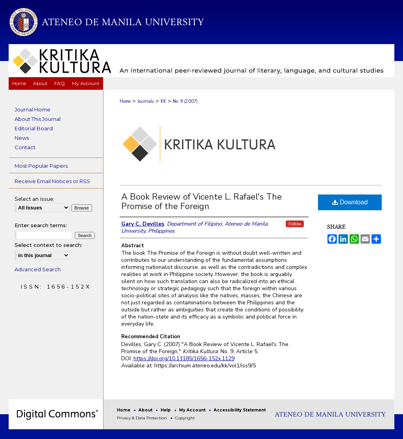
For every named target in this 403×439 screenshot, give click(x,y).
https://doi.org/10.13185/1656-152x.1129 (184, 358)
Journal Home (32, 109)
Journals (145, 101)
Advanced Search (38, 269)
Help (166, 410)
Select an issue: (34, 199)
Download (350, 202)
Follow (294, 223)
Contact (25, 147)
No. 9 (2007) (185, 101)
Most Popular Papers (41, 166)
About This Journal (38, 119)
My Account (193, 410)
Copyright (185, 417)
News (22, 138)
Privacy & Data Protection (142, 417)
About (146, 410)
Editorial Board (34, 128)
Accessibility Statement (240, 410)
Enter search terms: (41, 225)
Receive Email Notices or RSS (52, 181)
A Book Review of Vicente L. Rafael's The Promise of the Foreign (201, 201)
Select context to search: (48, 245)
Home (125, 101)
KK (163, 101)
